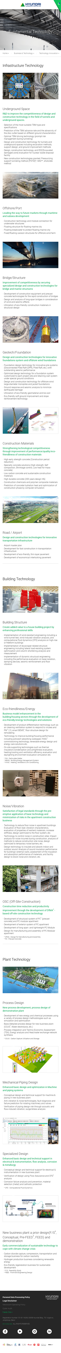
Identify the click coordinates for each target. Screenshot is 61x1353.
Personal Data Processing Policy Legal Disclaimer (16, 1299)
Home (5, 53)
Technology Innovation (48, 53)
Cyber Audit (7, 1308)
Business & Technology (23, 53)
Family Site (7, 1312)
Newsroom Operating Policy (14, 1305)
